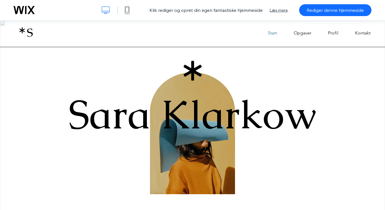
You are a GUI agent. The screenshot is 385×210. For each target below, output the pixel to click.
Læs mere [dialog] (278, 10)
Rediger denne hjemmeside (335, 10)
